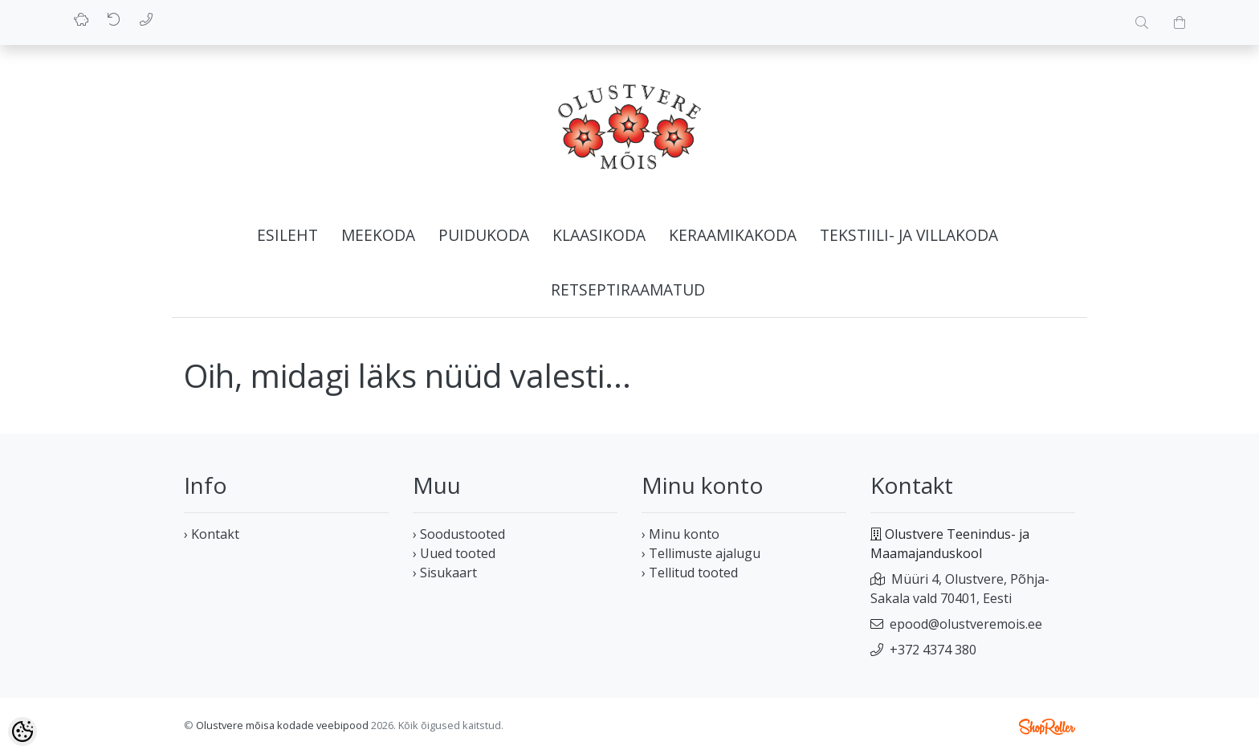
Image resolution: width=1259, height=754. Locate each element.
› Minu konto (680, 534)
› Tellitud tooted (690, 572)
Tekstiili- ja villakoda (909, 235)
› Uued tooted (454, 553)
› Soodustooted (459, 534)
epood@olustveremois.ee (966, 624)
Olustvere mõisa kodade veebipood (282, 725)
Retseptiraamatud (628, 289)
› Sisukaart (445, 572)
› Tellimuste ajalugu (701, 553)
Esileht (287, 235)
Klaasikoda (599, 235)
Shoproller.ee (1047, 727)
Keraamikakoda (733, 235)
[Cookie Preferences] (22, 731)
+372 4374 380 (933, 649)
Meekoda (378, 235)
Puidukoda (483, 235)
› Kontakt (211, 534)
